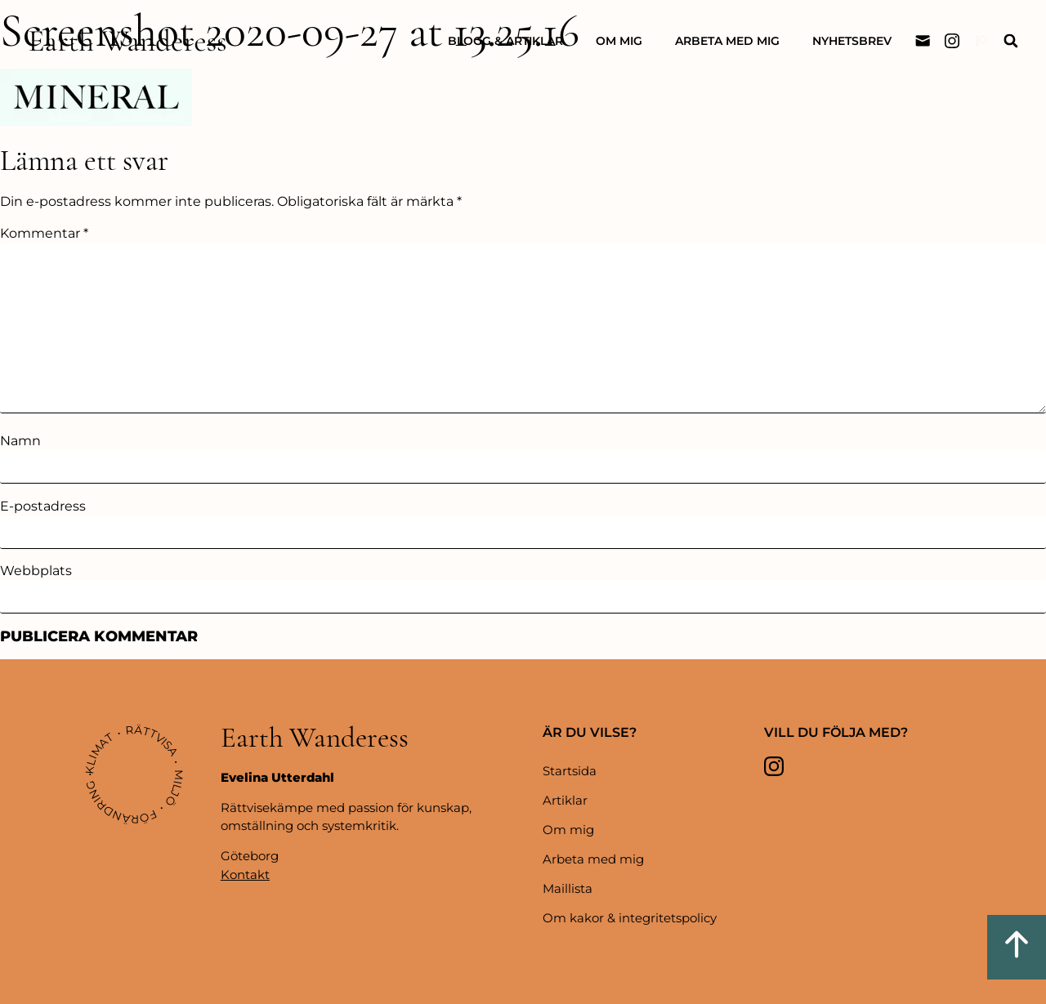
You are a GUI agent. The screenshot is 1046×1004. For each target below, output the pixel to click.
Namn (20, 441)
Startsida (570, 771)
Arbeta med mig (727, 40)
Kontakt (245, 874)
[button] (1010, 41)
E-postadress (43, 506)
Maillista (567, 888)
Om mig (619, 40)
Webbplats (36, 571)
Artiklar (565, 800)
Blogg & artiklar (505, 40)
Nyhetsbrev (852, 40)
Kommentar (44, 233)
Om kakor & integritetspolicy (630, 918)
